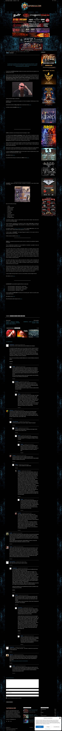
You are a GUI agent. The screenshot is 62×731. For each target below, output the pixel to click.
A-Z (41, 710)
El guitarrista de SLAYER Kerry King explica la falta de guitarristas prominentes (21, 63)
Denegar (48, 726)
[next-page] (38, 328)
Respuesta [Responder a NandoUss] (16, 391)
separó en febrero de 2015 (19, 228)
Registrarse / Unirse (9, 0)
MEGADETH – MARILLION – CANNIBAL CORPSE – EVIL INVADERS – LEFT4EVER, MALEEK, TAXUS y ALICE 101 (13, 322)
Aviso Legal (31, 727)
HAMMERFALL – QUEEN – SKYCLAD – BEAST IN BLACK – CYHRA (31, 322)
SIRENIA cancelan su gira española (31, 65)
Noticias (12, 12)
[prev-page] (36, 328)
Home (8, 12)
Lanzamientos (31, 12)
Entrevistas (24, 12)
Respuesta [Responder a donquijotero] (11, 363)
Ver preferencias (56, 726)
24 (15, 53)
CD (41, 714)
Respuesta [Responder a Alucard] (19, 441)
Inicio (6, 51)
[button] (59, 718)
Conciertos (17, 12)
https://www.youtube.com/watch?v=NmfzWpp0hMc (20, 660)
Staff (18, 0)
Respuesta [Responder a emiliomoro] (11, 418)
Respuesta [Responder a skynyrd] (19, 496)
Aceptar (39, 726)
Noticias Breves (13, 51)
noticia (30, 104)
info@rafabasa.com (13, 719)
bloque (20, 107)
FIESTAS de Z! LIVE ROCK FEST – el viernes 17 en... (33, 710)
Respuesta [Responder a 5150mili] (13, 378)
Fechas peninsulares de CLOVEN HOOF (22, 66)
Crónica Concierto (44, 715)
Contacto (15, 0)
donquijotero (12, 344)
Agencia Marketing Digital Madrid (10, 729)
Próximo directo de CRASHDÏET (18, 65)
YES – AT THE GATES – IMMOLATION (33, 720)
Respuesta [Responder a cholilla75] (13, 461)
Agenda (36, 12)
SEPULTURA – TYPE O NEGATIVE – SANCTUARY (33, 715)
